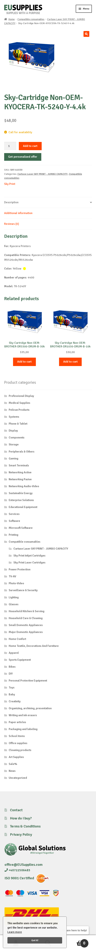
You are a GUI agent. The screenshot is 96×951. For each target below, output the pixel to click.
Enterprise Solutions (21, 500)
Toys (11, 687)
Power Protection (19, 569)
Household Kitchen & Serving (26, 611)
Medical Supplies (19, 403)
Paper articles (17, 722)
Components (16, 437)
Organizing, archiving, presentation (30, 708)
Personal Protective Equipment (28, 680)
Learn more (14, 932)
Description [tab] (11, 202)
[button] (86, 34)
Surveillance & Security (23, 590)
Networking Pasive (20, 479)
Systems (14, 417)
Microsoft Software (21, 528)
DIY (11, 673)
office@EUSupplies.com (24, 864)
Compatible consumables (30, 19)
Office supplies (18, 743)
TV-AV (12, 576)
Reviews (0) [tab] (11, 224)
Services (14, 514)
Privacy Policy (21, 834)
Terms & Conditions (25, 826)
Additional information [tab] (18, 213)
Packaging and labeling (23, 729)
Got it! (34, 940)
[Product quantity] (10, 146)
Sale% (13, 764)
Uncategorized (18, 778)
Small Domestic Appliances (26, 625)
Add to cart (30, 146)
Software (14, 521)
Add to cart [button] (24, 361)
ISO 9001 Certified (19, 878)
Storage (14, 444)
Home (11, 19)
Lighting (14, 597)
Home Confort (17, 639)
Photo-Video (16, 583)
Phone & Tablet (18, 424)
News (12, 771)
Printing (13, 535)
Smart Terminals (19, 465)
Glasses (13, 604)
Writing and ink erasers (23, 715)
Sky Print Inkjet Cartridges (29, 555)
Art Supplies (16, 757)
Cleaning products (20, 750)
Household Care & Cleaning (26, 618)
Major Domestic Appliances (26, 632)
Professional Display (21, 396)
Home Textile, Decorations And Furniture (34, 646)
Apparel (14, 653)
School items (17, 736)
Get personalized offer (22, 157)
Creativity (15, 701)
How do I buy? (21, 818)
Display (13, 430)
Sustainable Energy (21, 493)
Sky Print (9, 184)
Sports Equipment (20, 660)
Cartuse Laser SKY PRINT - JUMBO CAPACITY (42, 174)
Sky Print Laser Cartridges (29, 562)
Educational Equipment (23, 507)
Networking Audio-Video (24, 486)
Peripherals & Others (21, 451)
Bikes (12, 667)
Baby (12, 694)
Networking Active (20, 472)
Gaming (13, 458)
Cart (76, 942)
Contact (16, 810)
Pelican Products (19, 410)
